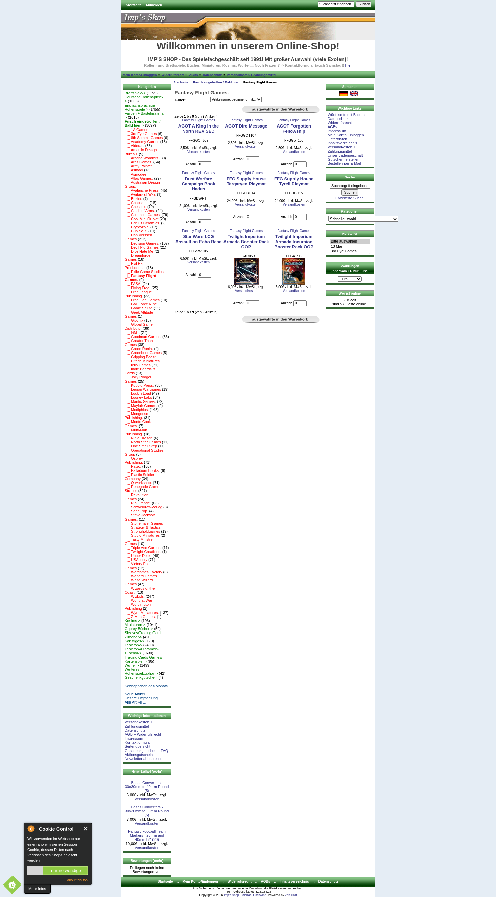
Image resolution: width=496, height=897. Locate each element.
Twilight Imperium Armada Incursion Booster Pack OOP (293, 241)
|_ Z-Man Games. (140, 617)
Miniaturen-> (135, 625)
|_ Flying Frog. (137, 288)
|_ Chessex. (135, 207)
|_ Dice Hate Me (139, 251)
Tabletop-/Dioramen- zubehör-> (142, 651)
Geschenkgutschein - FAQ (146, 751)
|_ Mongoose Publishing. (136, 416)
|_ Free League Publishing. (138, 294)
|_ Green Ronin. (139, 349)
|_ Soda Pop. (136, 511)
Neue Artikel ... (137, 694)
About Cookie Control (31, 828)
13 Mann (349, 246)
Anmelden (154, 5)
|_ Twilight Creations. (143, 552)
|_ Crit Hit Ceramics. (142, 223)
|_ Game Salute (138, 308)
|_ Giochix (134, 320)
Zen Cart (291, 895)
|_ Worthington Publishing (138, 606)
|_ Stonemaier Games (144, 523)
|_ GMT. (132, 332)
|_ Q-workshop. (138, 483)
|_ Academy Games (142, 142)
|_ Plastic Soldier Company (140, 477)
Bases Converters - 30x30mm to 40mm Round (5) (147, 787)
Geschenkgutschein (141, 677)
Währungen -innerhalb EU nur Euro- (349, 268)
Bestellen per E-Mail (344, 163)
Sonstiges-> (134, 641)
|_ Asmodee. (136, 174)
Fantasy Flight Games (198, 120)
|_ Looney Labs (138, 397)
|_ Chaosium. (137, 203)
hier (348, 65)
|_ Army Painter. (139, 166)
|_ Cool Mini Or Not (141, 219)
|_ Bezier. (133, 199)
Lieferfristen (337, 139)
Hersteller (350, 233)
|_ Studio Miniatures (142, 535)
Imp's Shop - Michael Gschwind (245, 895)
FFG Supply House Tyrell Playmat (293, 181)
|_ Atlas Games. (139, 178)
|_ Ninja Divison (138, 438)
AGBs (193, 75)
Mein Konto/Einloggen (140, 75)
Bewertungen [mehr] (147, 861)
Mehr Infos (37, 889)
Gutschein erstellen (343, 159)
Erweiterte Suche (349, 198)
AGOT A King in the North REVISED (198, 128)
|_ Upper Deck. (138, 556)
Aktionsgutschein (139, 755)
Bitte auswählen (349, 241)
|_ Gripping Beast (140, 357)
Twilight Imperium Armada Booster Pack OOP (246, 241)
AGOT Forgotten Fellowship (294, 128)
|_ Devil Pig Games (142, 247)
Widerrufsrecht (173, 75)
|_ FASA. (133, 284)
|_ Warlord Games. (141, 576)
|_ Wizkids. (135, 596)
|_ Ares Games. (138, 162)
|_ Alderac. (134, 146)
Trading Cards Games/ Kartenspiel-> (143, 659)
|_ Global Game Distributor (139, 326)
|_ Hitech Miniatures (142, 361)
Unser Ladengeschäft (345, 155)
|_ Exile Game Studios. (145, 272)
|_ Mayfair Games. (141, 406)
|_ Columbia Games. (143, 215)
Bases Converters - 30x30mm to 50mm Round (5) (147, 811)
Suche (350, 177)
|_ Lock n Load (138, 393)
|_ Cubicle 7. (136, 231)
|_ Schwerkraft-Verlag (143, 507)
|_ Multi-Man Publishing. (136, 432)
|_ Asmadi (134, 170)
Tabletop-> (133, 645)
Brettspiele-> (135, 93)
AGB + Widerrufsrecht (143, 734)
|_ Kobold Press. (139, 385)
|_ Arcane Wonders (141, 158)
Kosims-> (132, 621)
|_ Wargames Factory (143, 572)
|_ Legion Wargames (143, 389)
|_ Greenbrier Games (143, 353)
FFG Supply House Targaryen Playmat (246, 181)
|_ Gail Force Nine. (141, 304)
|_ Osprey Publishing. (134, 460)
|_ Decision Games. (142, 243)
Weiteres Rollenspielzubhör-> (141, 671)
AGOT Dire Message (246, 126)
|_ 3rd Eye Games (141, 134)
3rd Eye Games (349, 251)
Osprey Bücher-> (139, 629)
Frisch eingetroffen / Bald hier (216, 82)
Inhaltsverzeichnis (342, 143)
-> (143, 123)
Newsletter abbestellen (143, 759)
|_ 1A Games (136, 130)
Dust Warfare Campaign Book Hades (198, 183)
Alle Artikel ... (135, 702)
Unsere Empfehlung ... (143, 698)
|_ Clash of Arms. (140, 211)
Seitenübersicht (137, 746)
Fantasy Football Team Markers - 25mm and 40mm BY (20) (147, 835)
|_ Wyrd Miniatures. (142, 613)
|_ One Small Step (141, 446)
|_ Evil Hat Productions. (135, 265)
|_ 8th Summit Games (144, 138)
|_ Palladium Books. (142, 470)
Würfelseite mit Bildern (346, 115)
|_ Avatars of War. (140, 194)
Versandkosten (147, 799)
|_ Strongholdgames (142, 531)
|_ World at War (138, 600)
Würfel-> (132, 665)
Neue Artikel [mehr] (147, 772)
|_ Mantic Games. (140, 401)
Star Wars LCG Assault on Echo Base (198, 239)
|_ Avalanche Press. (142, 190)
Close (86, 829)
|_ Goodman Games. (143, 337)
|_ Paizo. (133, 466)
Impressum (134, 738)
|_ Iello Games (138, 365)
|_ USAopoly (136, 560)
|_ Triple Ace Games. (143, 548)
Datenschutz (212, 75)
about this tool (77, 880)
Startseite (134, 5)
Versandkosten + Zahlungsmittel (251, 75)
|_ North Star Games (143, 442)
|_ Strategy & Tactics (143, 527)
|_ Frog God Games (142, 300)
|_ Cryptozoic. (137, 227)
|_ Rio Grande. (138, 503)
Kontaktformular (138, 742)
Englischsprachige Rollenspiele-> (140, 107)
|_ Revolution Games (136, 497)
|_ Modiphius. (137, 410)
